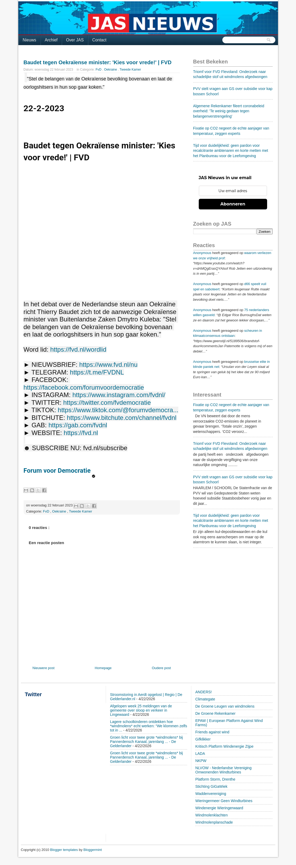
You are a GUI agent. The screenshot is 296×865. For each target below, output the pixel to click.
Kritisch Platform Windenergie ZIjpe (224, 746)
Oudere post (161, 668)
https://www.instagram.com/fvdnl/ (118, 394)
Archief (51, 40)
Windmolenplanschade (214, 822)
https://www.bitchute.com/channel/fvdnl (121, 417)
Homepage (103, 668)
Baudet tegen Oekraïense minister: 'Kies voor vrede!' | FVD (98, 62)
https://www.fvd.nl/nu (108, 364)
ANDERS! (203, 692)
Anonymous (202, 253)
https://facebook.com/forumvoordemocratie (84, 387)
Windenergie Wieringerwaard (219, 808)
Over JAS (75, 40)
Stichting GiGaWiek (211, 786)
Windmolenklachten (211, 815)
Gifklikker (203, 739)
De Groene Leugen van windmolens (224, 706)
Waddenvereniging (210, 793)
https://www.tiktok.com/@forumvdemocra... (118, 410)
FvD (99, 69)
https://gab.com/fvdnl (77, 425)
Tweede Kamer (130, 69)
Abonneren (232, 203)
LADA (200, 753)
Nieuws (29, 40)
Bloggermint (92, 850)
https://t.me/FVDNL (97, 372)
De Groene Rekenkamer (215, 713)
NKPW (200, 761)
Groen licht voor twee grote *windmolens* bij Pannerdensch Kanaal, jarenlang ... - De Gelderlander (146, 741)
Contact (99, 40)
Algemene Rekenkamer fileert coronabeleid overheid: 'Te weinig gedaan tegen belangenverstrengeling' (228, 111)
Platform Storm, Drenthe (215, 779)
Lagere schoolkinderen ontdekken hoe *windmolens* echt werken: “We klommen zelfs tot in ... (148, 726)
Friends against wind (212, 732)
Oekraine (111, 69)
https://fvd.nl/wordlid (78, 349)
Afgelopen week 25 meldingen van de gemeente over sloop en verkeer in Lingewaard (141, 710)
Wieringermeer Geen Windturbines (224, 801)
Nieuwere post (44, 668)
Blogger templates (64, 850)
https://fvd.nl (81, 432)
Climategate (205, 699)
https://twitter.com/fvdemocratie (107, 402)
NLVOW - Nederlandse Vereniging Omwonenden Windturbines (223, 770)
